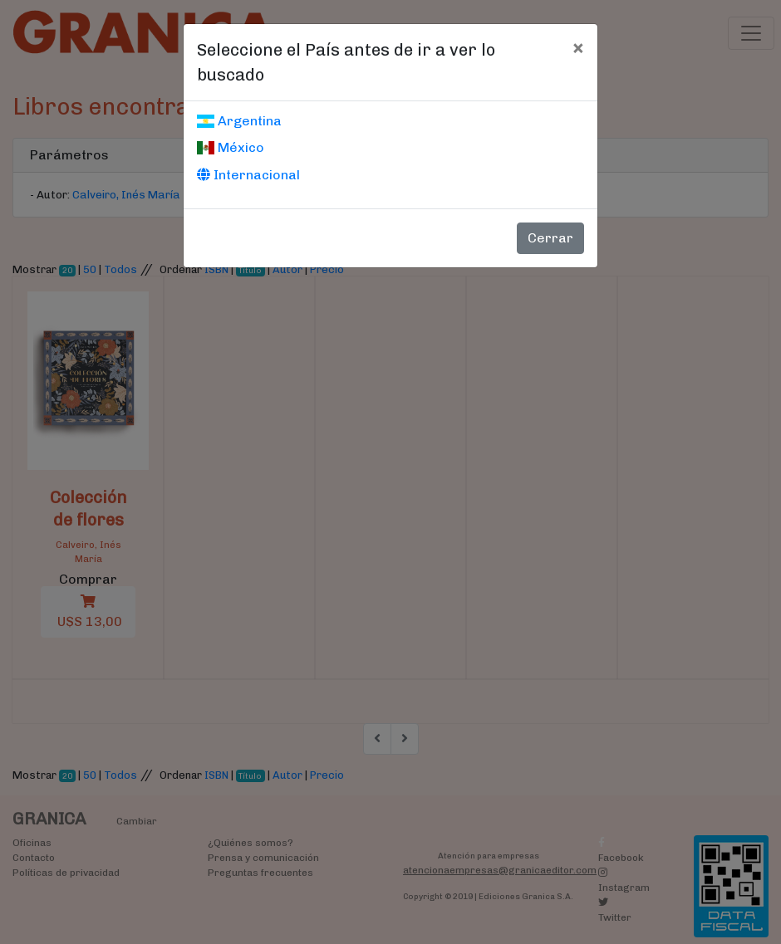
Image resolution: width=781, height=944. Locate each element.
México (230, 147)
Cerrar (550, 238)
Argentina (239, 121)
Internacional (248, 175)
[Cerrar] (577, 47)
